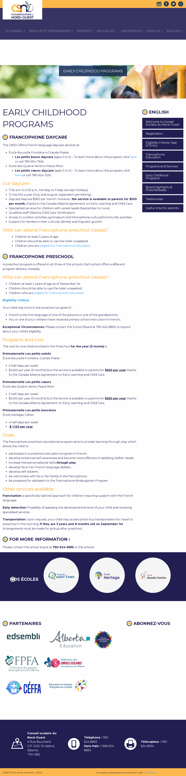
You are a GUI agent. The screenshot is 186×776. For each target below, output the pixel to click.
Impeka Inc (150, 772)
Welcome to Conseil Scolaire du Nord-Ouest (162, 123)
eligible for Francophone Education (65, 245)
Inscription (130, 31)
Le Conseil (14, 31)
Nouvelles (106, 31)
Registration (154, 133)
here (133, 157)
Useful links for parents (162, 208)
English (173, 31)
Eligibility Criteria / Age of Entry (161, 144)
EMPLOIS (153, 31)
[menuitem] (14, 30)
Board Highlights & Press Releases (159, 189)
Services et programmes (50, 31)
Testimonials (154, 199)
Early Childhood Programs (157, 177)
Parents (84, 31)
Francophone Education (155, 156)
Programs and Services (162, 166)
